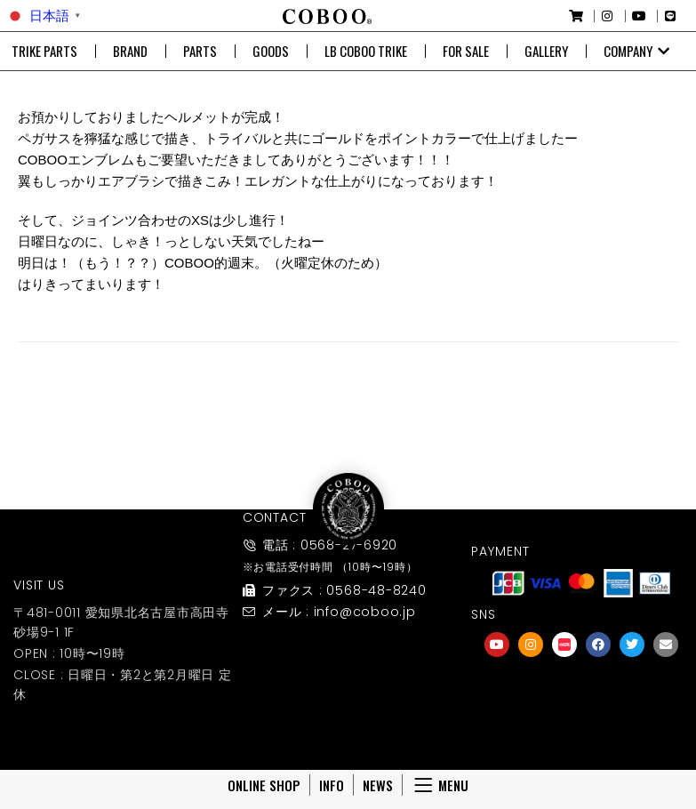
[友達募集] (581, 683)
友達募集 (581, 708)
